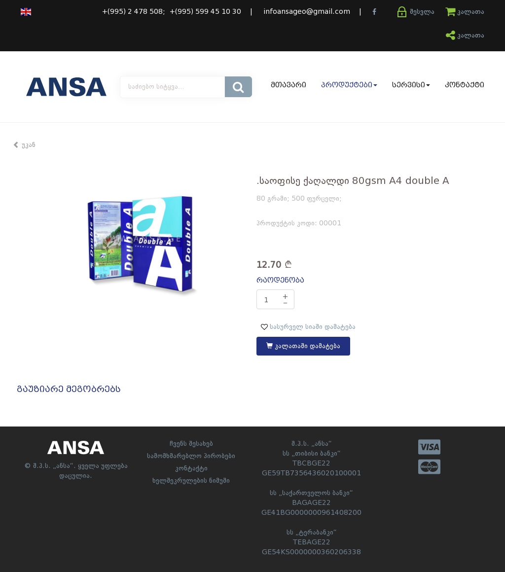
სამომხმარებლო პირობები (191, 456)
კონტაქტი (464, 85)
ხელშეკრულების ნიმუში (191, 480)
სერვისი (411, 85)
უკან (24, 145)
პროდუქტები (349, 85)
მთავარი (288, 85)
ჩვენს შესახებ (191, 443)
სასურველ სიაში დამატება (308, 326)
